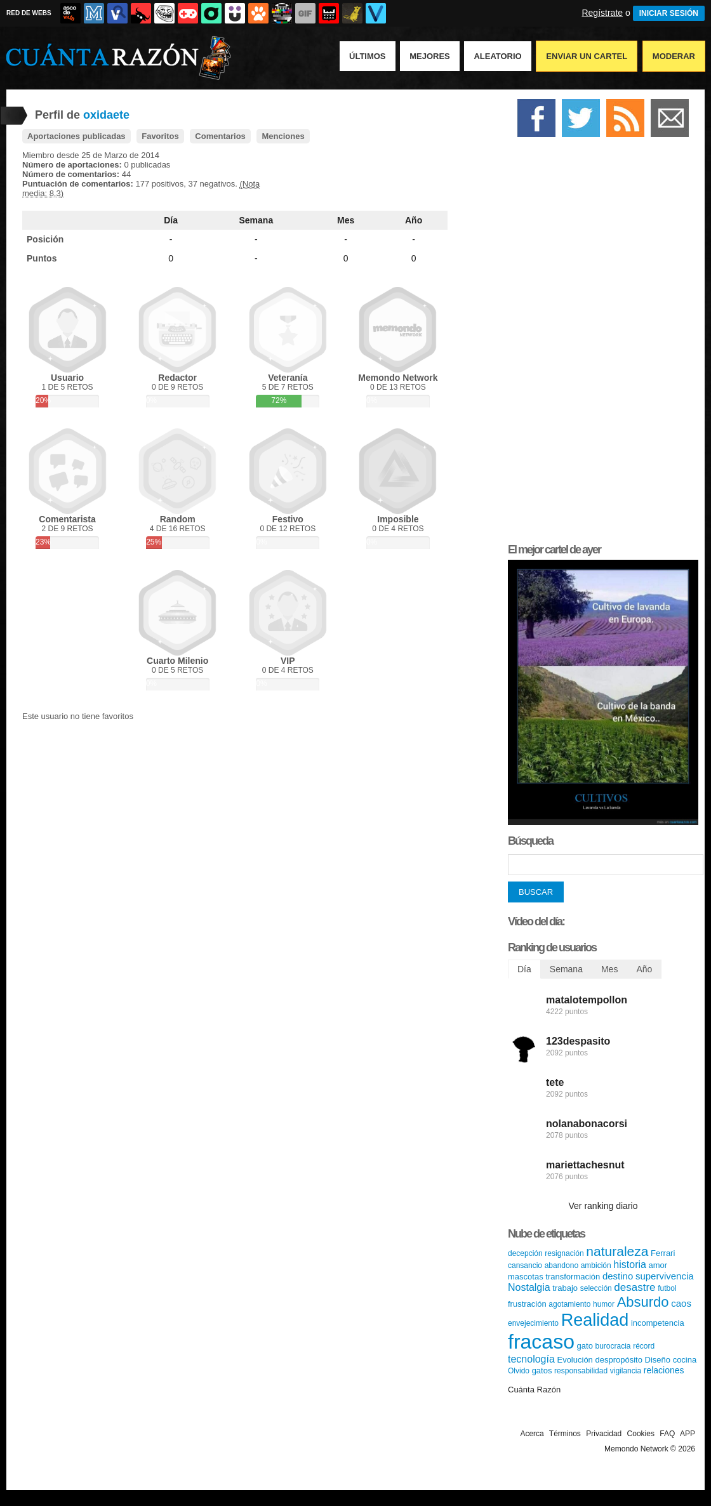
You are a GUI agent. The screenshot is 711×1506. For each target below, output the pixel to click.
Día (171, 220)
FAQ (667, 1433)
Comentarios (220, 136)
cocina (685, 1359)
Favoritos (160, 136)
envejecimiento (533, 1323)
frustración (527, 1304)
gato (585, 1346)
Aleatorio (497, 56)
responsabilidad (581, 1370)
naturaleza (617, 1251)
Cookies (641, 1433)
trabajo (565, 1288)
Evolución (574, 1359)
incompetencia (657, 1323)
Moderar (674, 56)
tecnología (531, 1359)
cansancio (525, 1265)
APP (687, 1433)
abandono (561, 1265)
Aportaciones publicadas (76, 136)
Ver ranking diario (603, 1206)
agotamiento (569, 1304)
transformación (572, 1276)
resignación (564, 1253)
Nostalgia (529, 1287)
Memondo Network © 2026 (649, 1448)
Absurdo (643, 1302)
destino (617, 1276)
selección (596, 1288)
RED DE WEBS (28, 13)
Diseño (657, 1359)
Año (413, 220)
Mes (345, 220)
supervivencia (664, 1276)
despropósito (618, 1359)
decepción (525, 1253)
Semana (256, 220)
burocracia (613, 1346)
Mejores (429, 56)
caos (681, 1303)
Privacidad (603, 1433)
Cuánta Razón (534, 1389)
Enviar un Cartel (586, 56)
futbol (667, 1288)
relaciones (664, 1370)
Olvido (518, 1370)
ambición (596, 1265)
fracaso (541, 1341)
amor (658, 1265)
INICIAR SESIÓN (668, 13)
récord (644, 1346)
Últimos (367, 56)
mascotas (525, 1276)
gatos (542, 1370)
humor (604, 1304)
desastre (634, 1287)
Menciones (283, 136)
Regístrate (602, 13)
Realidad (595, 1320)
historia (629, 1264)
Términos (565, 1433)
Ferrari (663, 1253)
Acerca (531, 1433)
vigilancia (625, 1370)
